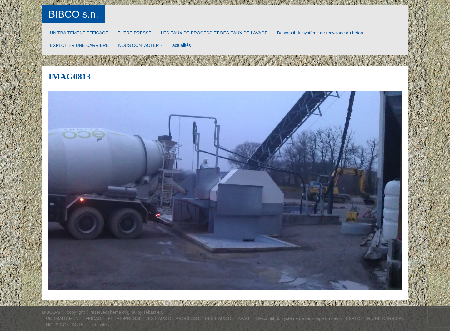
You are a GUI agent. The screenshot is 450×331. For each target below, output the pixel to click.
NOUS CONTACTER (138, 45)
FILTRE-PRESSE (135, 32)
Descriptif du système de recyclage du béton (320, 32)
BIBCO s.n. (73, 14)
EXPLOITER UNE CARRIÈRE (79, 45)
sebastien (152, 312)
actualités (181, 45)
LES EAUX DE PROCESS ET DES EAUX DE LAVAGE (214, 32)
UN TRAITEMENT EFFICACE (79, 32)
